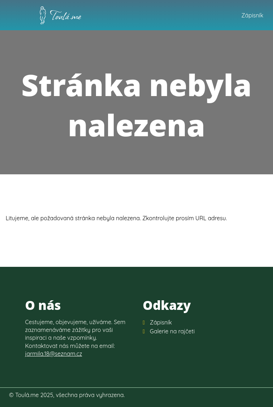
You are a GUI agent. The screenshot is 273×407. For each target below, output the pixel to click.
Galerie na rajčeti (172, 331)
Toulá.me (65, 15)
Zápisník (252, 15)
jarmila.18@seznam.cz (53, 353)
